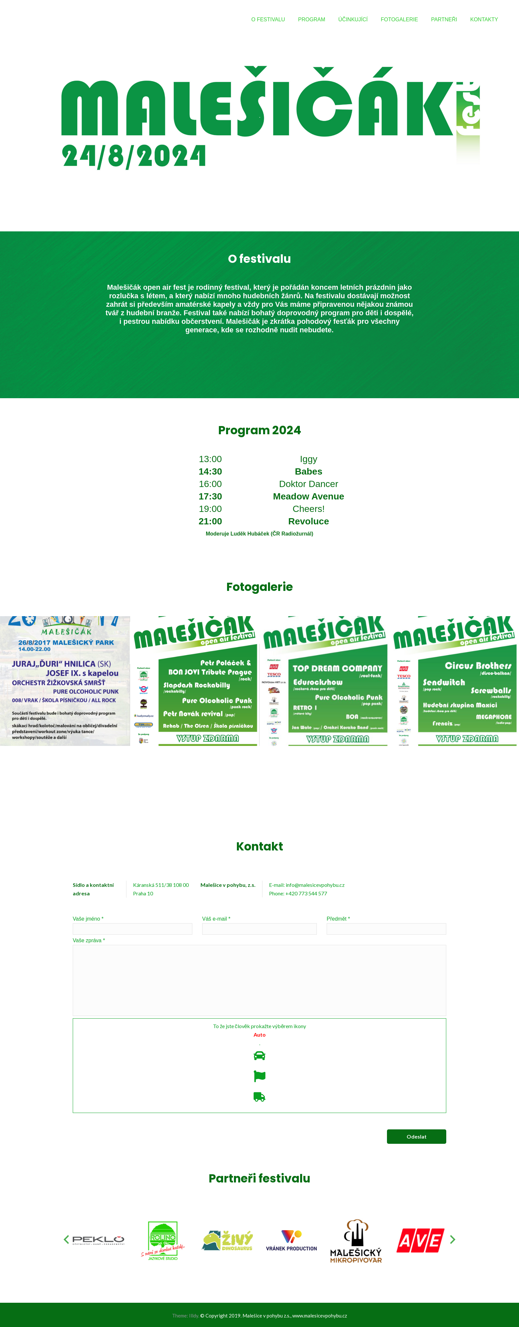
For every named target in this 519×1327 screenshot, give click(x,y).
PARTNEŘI (444, 19)
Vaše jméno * (132, 925)
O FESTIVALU (268, 19)
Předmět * (386, 925)
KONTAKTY (484, 19)
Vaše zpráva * (259, 977)
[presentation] (66, 1239)
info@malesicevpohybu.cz (315, 885)
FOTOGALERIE (399, 19)
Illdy (193, 1315)
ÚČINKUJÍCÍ (353, 19)
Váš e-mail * (259, 925)
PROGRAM (311, 19)
